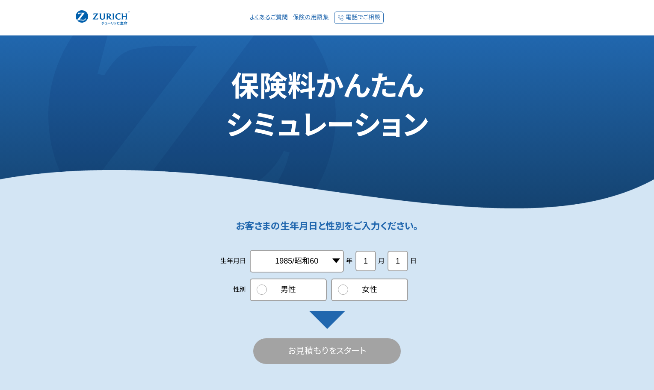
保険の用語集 (311, 17)
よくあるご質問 (269, 17)
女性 (369, 289)
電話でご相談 (363, 17)
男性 (288, 289)
